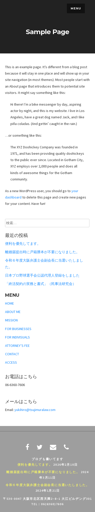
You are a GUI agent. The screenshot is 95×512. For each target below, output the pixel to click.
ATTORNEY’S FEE (17, 345)
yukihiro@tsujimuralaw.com (34, 409)
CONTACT (12, 354)
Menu (76, 8)
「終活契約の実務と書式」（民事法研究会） (40, 283)
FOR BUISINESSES (18, 328)
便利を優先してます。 (23, 243)
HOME (9, 303)
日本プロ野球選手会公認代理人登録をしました (42, 275)
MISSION (11, 320)
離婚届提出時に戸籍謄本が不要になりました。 (42, 252)
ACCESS (11, 362)
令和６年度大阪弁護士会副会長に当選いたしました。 (47, 485)
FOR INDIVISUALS (17, 337)
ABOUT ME (13, 311)
